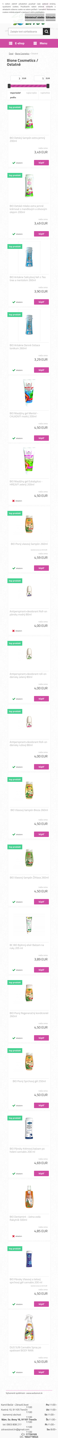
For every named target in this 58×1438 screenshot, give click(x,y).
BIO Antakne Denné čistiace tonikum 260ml (25, 347)
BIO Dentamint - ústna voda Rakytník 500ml (25, 1218)
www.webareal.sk (34, 1393)
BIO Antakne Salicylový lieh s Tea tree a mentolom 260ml (28, 279)
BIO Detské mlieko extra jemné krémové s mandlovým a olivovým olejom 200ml (28, 209)
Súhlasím (51, 17)
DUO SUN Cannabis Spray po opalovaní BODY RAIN (25, 1349)
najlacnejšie (31, 92)
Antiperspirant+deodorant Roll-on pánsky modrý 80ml (28, 613)
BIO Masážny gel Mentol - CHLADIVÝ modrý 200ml (24, 415)
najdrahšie (45, 92)
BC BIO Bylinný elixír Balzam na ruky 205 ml (27, 946)
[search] (46, 31)
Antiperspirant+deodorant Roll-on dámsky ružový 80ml (28, 743)
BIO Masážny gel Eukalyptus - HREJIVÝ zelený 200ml (26, 483)
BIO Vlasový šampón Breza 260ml (29, 810)
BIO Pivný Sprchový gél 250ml (29, 1081)
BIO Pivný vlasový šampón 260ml (29, 543)
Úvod (11, 53)
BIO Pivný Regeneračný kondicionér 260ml (29, 1015)
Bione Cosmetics (22, 53)
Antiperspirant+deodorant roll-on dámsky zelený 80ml (28, 675)
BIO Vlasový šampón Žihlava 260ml (29, 877)
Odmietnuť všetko (34, 17)
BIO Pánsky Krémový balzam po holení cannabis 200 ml (27, 1150)
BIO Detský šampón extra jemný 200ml (27, 139)
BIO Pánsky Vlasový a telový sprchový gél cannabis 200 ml (26, 1281)
